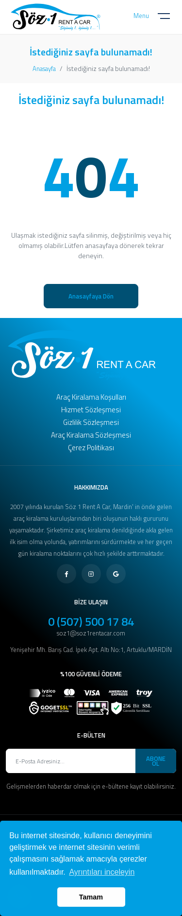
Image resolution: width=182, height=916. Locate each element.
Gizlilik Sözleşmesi (91, 422)
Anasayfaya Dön (91, 296)
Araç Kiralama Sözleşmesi (91, 434)
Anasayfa (44, 68)
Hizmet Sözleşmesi (91, 409)
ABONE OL (155, 761)
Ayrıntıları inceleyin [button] (101, 872)
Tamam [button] (91, 897)
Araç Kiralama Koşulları (91, 397)
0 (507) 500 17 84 (91, 621)
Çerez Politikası (91, 447)
